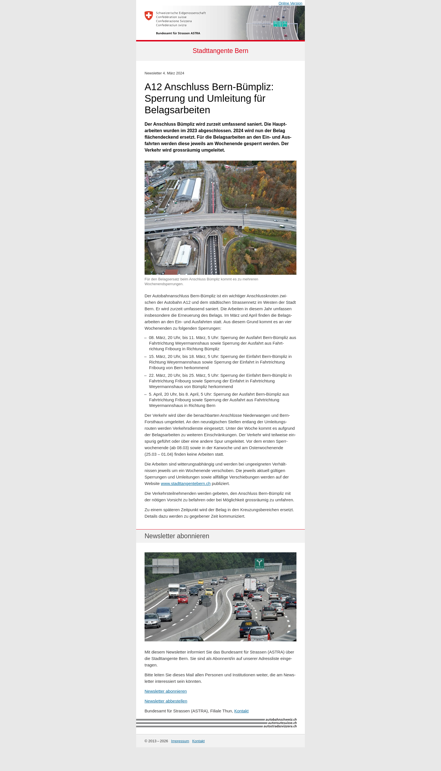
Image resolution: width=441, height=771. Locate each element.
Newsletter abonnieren (166, 691)
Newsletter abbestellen (166, 701)
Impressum (180, 741)
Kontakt (241, 710)
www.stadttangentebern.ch (186, 483)
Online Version (290, 3)
